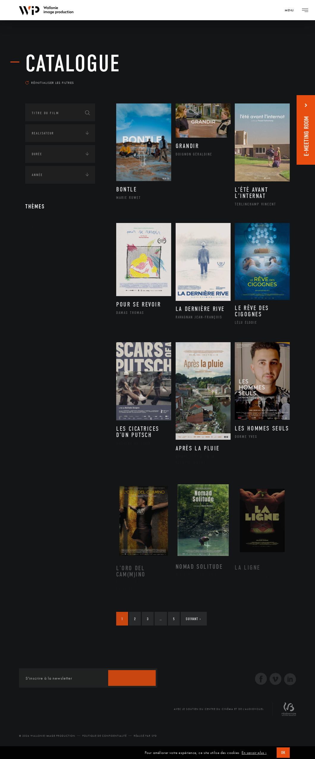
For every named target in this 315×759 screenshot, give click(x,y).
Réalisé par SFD (145, 736)
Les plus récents (269, 78)
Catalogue (72, 63)
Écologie (39, 263)
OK (283, 752)
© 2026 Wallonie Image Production (47, 736)
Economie (40, 282)
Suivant (193, 619)
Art (34, 226)
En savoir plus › (254, 753)
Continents (42, 245)
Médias (37, 300)
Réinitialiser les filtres (49, 83)
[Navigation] (291, 10)
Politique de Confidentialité (104, 736)
